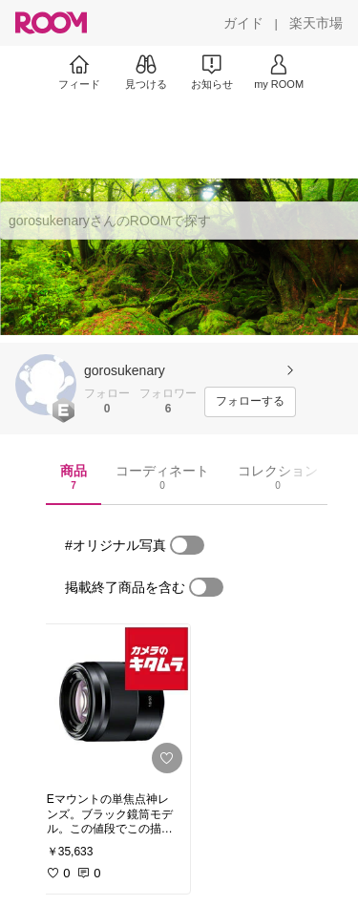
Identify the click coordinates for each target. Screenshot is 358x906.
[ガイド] (243, 23)
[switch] (187, 545)
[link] (112, 702)
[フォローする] (250, 402)
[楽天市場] (316, 23)
